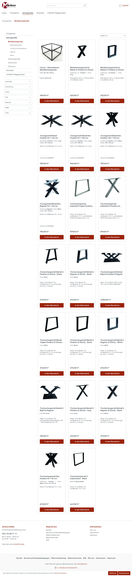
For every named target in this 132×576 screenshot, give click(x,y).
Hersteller (18, 81)
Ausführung (18, 87)
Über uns (93, 530)
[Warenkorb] (124, 6)
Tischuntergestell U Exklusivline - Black (79, 477)
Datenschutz (94, 532)
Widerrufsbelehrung (52, 535)
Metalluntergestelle (15, 41)
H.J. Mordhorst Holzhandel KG (67, 567)
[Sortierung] (113, 36)
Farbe (18, 92)
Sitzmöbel (10, 70)
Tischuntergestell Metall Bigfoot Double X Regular (111, 273)
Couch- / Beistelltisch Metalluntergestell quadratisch (49, 69)
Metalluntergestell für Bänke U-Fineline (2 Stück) (112, 69)
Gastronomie (12, 63)
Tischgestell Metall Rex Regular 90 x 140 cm (50, 205)
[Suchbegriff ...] (64, 6)
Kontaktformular (19, 544)
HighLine (12, 52)
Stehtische (11, 66)
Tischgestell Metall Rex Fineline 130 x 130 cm (110, 137)
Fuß (18, 97)
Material (18, 102)
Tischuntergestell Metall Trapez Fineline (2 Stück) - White (51, 341)
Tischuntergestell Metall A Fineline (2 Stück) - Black (51, 273)
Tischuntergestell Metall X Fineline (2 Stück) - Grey (82, 409)
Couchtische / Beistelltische (18, 48)
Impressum (93, 535)
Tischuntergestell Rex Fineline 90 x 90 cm (49, 477)
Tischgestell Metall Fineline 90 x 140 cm (49, 137)
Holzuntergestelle (14, 59)
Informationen (95, 527)
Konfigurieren (124, 573)
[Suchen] (84, 6)
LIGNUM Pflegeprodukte (15, 74)
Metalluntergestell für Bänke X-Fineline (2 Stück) (81, 69)
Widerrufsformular (52, 537)
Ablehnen (112, 573)
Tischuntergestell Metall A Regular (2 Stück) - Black (82, 273)
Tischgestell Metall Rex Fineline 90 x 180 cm (80, 137)
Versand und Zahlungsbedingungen (58, 532)
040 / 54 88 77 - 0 (9, 534)
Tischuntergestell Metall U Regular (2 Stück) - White (112, 341)
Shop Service (51, 527)
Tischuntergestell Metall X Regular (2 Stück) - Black (112, 409)
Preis (18, 113)
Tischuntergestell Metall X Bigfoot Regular (51, 409)
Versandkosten (82, 564)
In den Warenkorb (52, 101)
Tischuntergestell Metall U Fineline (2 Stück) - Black (82, 341)
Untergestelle (11, 38)
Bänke (12, 55)
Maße (18, 107)
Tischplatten (10, 34)
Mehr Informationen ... (61, 573)
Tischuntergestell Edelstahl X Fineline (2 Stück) (110, 205)
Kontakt (48, 530)
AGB (47, 540)
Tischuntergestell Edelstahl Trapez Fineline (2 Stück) (81, 205)
